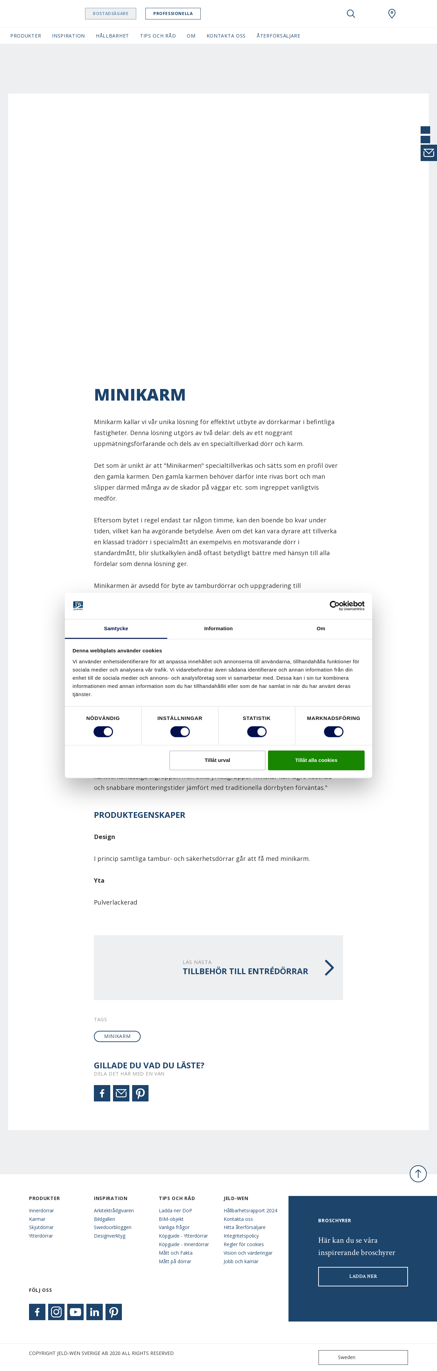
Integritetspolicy (241, 1235)
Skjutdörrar (41, 1227)
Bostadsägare (128, 13)
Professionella (190, 13)
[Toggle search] (351, 13)
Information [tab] (218, 628)
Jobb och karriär (241, 1261)
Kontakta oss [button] (226, 35)
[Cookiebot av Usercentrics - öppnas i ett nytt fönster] (335, 606)
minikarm (117, 1036)
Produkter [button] (25, 35)
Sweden (338, 1357)
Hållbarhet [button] (112, 35)
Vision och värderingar (248, 1253)
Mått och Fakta (176, 1253)
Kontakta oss (238, 1219)
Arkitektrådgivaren (114, 1210)
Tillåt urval (217, 760)
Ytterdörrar (41, 1235)
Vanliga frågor (174, 1227)
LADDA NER (363, 1276)
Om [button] (191, 35)
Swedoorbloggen (112, 1227)
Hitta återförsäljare (245, 1227)
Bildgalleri (104, 1219)
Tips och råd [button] (158, 35)
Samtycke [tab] (116, 628)
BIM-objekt (171, 1219)
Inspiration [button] (68, 35)
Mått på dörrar (175, 1261)
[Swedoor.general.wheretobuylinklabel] (392, 13)
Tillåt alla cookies (316, 760)
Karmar (37, 1219)
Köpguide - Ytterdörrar (183, 1235)
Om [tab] (320, 628)
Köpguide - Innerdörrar (184, 1244)
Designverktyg (109, 1235)
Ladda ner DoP (175, 1210)
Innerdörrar (41, 1210)
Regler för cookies (244, 1244)
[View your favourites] (371, 13)
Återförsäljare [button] (278, 35)
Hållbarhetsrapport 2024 (250, 1210)
